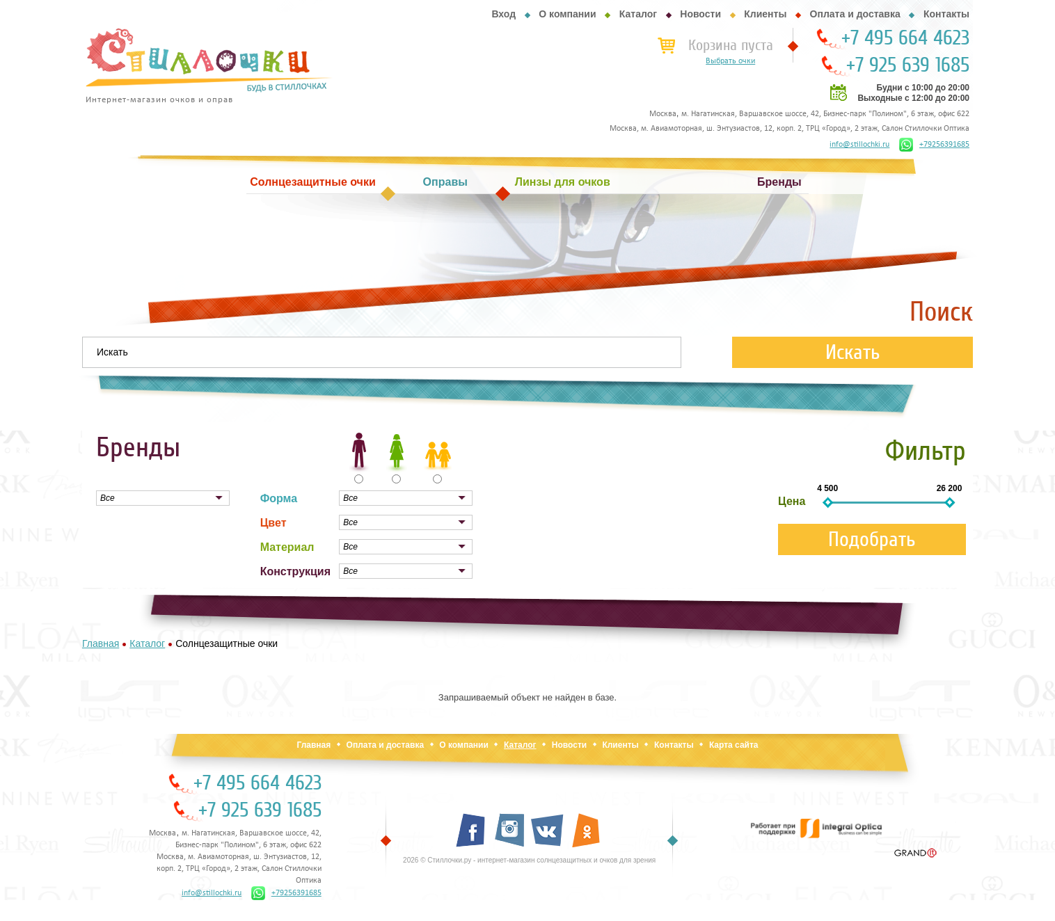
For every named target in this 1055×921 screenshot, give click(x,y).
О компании (567, 13)
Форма (279, 498)
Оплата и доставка (855, 13)
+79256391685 (934, 145)
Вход (503, 13)
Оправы (445, 182)
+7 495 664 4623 (905, 38)
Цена (791, 501)
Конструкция (295, 571)
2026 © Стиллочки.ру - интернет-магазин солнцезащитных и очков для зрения (529, 860)
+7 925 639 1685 (907, 65)
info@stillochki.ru (859, 145)
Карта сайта (734, 745)
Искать (852, 352)
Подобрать (872, 539)
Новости (700, 13)
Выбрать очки (730, 61)
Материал (287, 547)
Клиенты (765, 13)
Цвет (273, 523)
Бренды (779, 182)
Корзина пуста (730, 45)
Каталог (638, 13)
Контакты (946, 13)
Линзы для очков (562, 182)
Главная (313, 745)
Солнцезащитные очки (312, 182)
